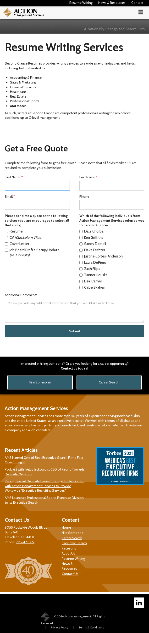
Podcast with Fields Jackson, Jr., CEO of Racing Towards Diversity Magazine (45, 471)
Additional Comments (21, 295)
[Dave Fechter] (108, 250)
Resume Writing (81, 2)
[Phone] (111, 205)
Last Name (88, 177)
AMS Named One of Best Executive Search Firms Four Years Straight (44, 460)
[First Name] (37, 186)
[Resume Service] (34, 231)
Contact (137, 2)
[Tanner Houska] (108, 275)
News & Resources (112, 2)
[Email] (37, 205)
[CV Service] (34, 237)
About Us (68, 553)
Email (10, 196)
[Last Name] (111, 186)
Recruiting (69, 548)
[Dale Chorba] (108, 231)
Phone (84, 196)
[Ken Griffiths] (108, 237)
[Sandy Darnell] (108, 243)
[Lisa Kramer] (108, 281)
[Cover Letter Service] (34, 243)
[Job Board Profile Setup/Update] (34, 253)
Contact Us (70, 574)
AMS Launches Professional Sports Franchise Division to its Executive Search (44, 500)
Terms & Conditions (91, 627)
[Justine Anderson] (108, 256)
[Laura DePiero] (108, 262)
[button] (141, 12)
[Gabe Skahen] (108, 287)
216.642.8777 (25, 542)
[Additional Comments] (74, 311)
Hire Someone (40, 382)
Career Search (109, 382)
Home (66, 527)
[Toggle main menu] (141, 12)
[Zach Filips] (108, 268)
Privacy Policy (59, 627)
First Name (14, 177)
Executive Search (74, 543)
